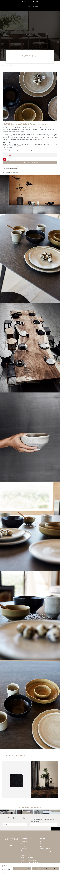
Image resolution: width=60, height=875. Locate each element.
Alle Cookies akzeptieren (50, 869)
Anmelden (55, 829)
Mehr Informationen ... (6, 873)
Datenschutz (43, 844)
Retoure (23, 851)
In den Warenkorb (30, 163)
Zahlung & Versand (45, 848)
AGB (41, 841)
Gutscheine (24, 848)
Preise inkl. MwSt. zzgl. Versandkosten (10, 172)
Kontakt (23, 846)
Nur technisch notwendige (22, 869)
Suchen (23, 844)
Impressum (43, 846)
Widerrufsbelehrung (45, 851)
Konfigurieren (37, 869)
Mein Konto (24, 841)
